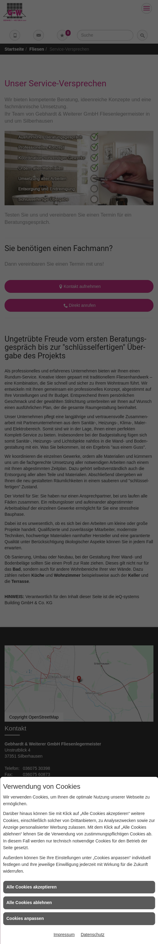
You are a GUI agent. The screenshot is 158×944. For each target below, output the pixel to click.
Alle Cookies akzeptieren (31, 887)
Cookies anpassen (25, 918)
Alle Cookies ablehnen (29, 902)
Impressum (64, 934)
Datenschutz (92, 934)
